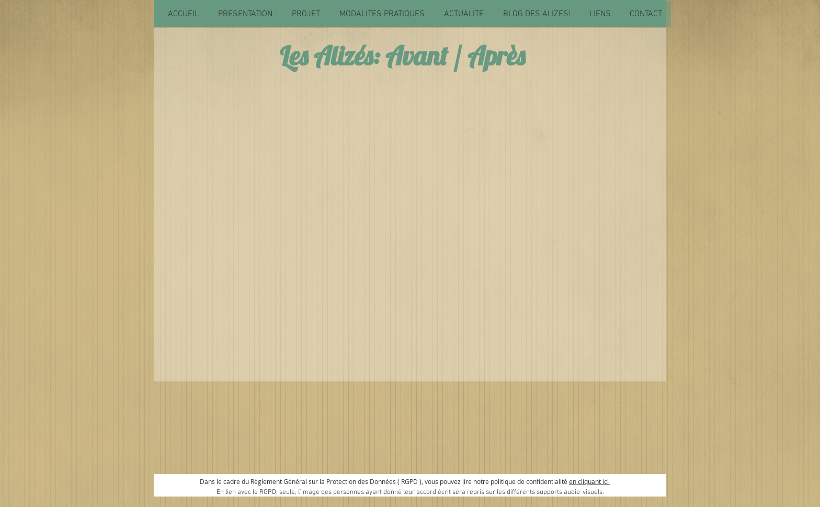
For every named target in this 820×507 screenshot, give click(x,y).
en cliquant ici (589, 481)
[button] (245, 14)
